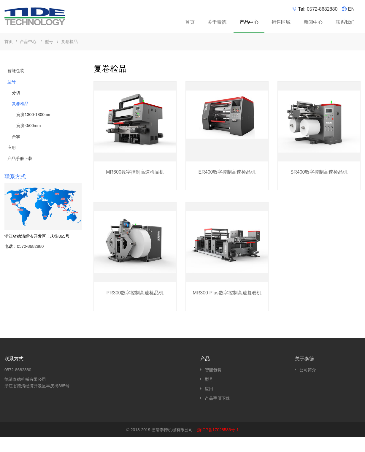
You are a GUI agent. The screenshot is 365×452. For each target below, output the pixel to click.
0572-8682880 (322, 9)
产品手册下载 (19, 158)
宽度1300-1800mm (33, 114)
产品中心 (249, 23)
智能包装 (15, 70)
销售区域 (281, 22)
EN (351, 9)
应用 (11, 147)
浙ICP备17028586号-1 (218, 429)
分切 (16, 92)
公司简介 (307, 369)
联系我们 (345, 22)
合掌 (16, 136)
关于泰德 (216, 22)
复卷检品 (69, 41)
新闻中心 (313, 22)
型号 (49, 41)
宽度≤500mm (28, 125)
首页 (190, 22)
